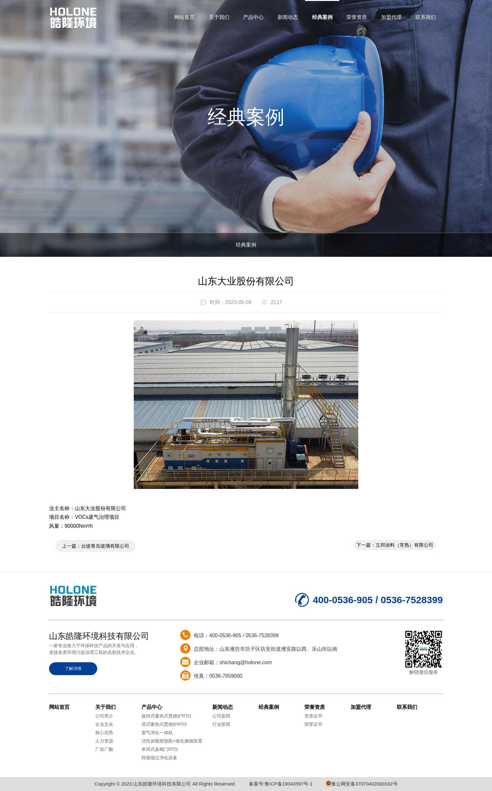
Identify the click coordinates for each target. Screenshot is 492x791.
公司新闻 (221, 715)
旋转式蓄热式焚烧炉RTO (166, 715)
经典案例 (322, 17)
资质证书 (313, 715)
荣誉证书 (313, 724)
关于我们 (219, 17)
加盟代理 (391, 17)
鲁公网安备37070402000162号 (362, 784)
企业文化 (104, 724)
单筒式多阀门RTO (159, 749)
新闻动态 (287, 17)
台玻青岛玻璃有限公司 (105, 546)
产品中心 (253, 17)
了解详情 (73, 668)
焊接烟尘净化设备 (159, 757)
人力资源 (104, 740)
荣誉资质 (356, 17)
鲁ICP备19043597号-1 (289, 784)
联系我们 (425, 17)
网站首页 (184, 17)
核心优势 (104, 732)
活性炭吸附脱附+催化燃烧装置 (171, 740)
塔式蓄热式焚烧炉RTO (164, 724)
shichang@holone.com (245, 662)
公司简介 (104, 715)
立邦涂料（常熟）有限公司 (404, 545)
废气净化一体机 (157, 732)
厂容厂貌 (104, 749)
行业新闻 (221, 724)
